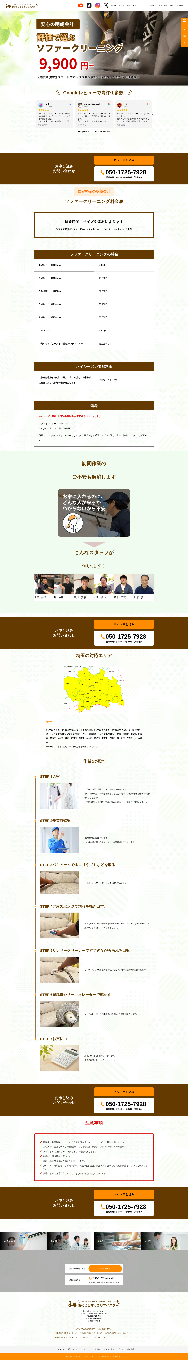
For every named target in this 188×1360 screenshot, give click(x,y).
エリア (144, 5)
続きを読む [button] (42, 125)
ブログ (171, 5)
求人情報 (180, 5)
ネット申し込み (124, 160)
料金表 (152, 5)
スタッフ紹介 (162, 5)
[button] (152, 114)
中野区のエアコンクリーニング (93, 1338)
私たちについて (125, 5)
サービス (136, 5)
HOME (113, 5)
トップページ (59, 1349)
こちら (102, 1060)
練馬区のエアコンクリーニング (116, 1333)
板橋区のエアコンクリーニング (67, 1338)
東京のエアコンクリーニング (91, 1333)
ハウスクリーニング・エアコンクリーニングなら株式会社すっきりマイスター (98, 1356)
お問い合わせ (105, 1269)
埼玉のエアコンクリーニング (66, 1333)
